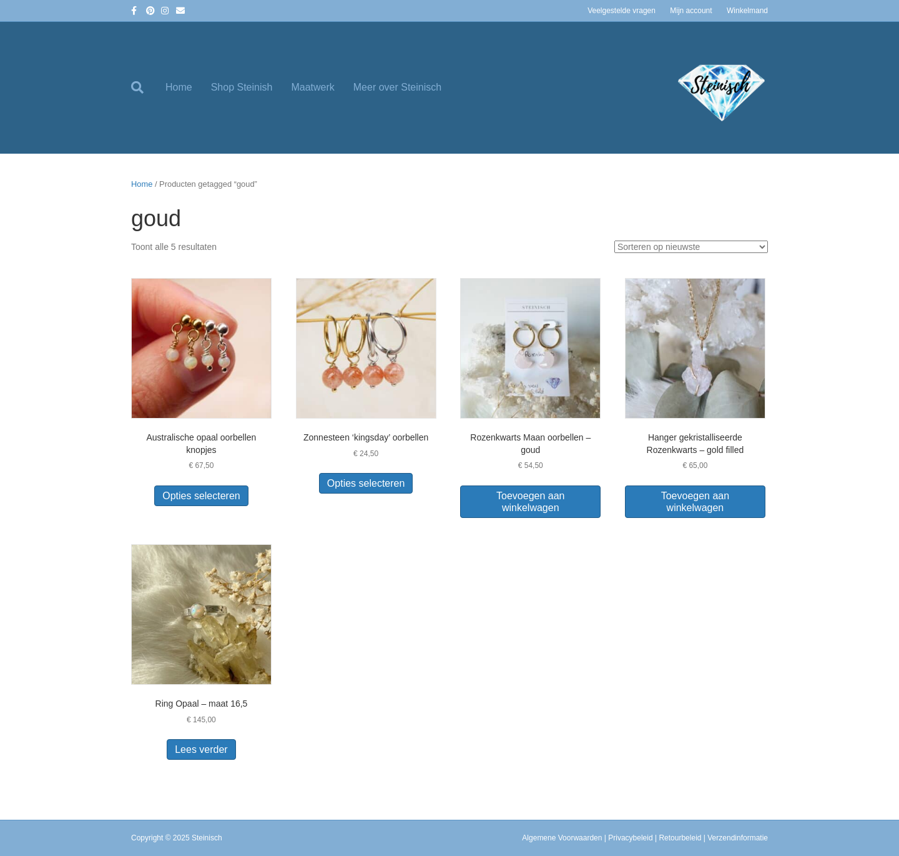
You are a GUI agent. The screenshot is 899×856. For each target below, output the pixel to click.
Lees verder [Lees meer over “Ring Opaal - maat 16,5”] (201, 749)
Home (178, 87)
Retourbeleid (680, 838)
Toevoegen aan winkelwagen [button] (530, 501)
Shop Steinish (242, 87)
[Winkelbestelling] (691, 247)
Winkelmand (747, 10)
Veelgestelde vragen (621, 10)
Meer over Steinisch (397, 87)
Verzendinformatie (737, 838)
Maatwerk (312, 87)
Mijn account (691, 10)
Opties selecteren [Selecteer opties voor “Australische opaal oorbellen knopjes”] (201, 495)
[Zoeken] (143, 87)
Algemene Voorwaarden (562, 838)
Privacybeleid (630, 838)
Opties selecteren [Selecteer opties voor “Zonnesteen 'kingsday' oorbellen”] (366, 483)
